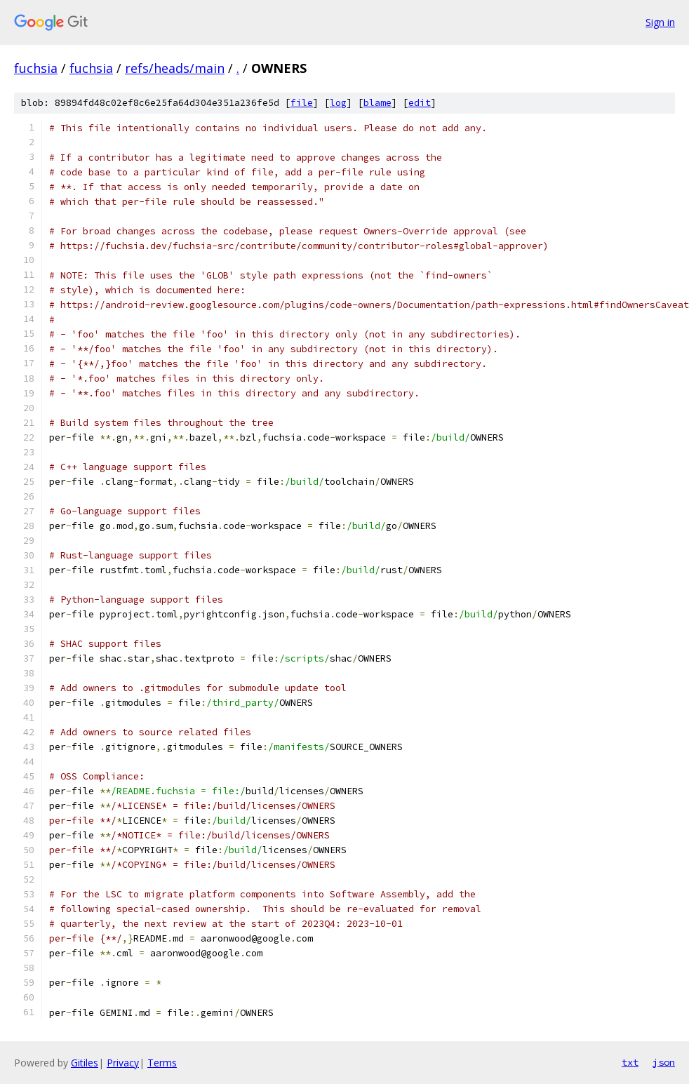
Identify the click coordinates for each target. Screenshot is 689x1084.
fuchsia (36, 68)
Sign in (660, 22)
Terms (162, 1062)
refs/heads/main (175, 68)
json (664, 1062)
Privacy (123, 1062)
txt (630, 1062)
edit (419, 103)
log (338, 103)
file (301, 103)
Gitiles (84, 1062)
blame (377, 103)
